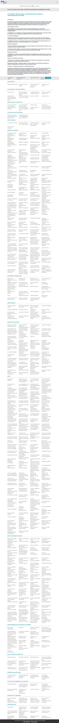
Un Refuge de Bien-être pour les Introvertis (22, 484)
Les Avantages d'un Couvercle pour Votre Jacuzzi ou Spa (23, 284)
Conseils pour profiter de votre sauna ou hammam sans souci (23, 669)
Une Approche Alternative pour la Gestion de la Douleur (35, 410)
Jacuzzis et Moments (23, 195)
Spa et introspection (11, 265)
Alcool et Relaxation (46, 170)
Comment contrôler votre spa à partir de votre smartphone (23, 685)
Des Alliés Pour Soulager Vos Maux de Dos (12, 393)
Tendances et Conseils (46, 336)
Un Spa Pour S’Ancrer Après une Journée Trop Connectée (34, 241)
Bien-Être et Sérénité (46, 184)
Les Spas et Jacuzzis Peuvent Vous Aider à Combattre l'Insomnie (35, 393)
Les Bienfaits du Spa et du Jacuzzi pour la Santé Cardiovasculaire (24, 425)
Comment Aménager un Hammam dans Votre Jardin (12, 360)
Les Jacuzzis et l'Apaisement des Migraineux (45, 496)
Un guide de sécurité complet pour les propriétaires (34, 665)
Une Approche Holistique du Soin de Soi (23, 175)
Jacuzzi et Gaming (46, 550)
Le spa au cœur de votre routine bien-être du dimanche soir (24, 255)
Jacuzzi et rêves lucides (12, 601)
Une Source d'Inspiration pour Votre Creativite (22, 334)
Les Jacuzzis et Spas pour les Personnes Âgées (34, 380)
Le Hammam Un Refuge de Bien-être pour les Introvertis (34, 484)
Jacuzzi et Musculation (46, 498)
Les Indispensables (34, 295)
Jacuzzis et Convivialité (24, 312)
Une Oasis (44, 458)
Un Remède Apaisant (46, 465)
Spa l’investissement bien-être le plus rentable (34, 607)
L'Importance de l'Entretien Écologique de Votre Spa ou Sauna (46, 629)
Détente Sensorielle (23, 227)
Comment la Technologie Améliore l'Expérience (12, 172)
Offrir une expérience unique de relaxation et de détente (46, 271)
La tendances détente (12, 352)
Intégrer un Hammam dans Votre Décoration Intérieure (35, 344)
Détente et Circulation (35, 138)
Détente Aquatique (23, 144)
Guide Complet (33, 105)
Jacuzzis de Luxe (45, 96)
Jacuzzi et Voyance (23, 563)
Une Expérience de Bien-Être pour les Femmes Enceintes (46, 425)
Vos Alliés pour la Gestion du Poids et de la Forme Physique (24, 397)
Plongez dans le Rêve (34, 155)
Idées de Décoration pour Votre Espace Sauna (34, 307)
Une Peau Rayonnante (35, 152)
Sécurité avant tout (11, 657)
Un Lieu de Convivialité (12, 495)
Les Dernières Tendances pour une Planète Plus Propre (34, 633)
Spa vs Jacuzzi (10, 92)
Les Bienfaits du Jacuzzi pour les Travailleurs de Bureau (12, 317)
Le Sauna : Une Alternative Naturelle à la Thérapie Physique (12, 479)
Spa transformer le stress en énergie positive (11, 607)
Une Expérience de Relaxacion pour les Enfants (11, 402)
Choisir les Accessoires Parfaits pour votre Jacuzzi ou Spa (12, 284)
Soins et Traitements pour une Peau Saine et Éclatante (12, 175)
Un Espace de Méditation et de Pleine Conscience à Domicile (47, 389)
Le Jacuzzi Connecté (34, 689)
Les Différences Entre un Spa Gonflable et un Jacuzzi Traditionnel (24, 116)
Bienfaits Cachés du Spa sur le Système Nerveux (34, 514)
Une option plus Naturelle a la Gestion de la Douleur (12, 406)
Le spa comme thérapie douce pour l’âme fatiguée (11, 532)
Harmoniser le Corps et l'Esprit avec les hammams (12, 492)
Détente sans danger (46, 661)
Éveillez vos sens (33, 133)
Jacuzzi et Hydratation (12, 509)
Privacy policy (34, 721)
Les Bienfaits (10, 187)
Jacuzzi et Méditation (34, 205)
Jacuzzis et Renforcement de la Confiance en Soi (46, 200)
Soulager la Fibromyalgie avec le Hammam (23, 463)
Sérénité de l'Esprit (23, 135)
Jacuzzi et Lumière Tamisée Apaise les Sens (11, 235)
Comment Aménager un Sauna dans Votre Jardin (46, 356)
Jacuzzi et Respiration (46, 506)
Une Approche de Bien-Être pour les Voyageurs (34, 420)
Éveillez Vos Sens (22, 458)
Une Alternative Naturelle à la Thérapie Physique (23, 479)
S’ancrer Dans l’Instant (23, 233)
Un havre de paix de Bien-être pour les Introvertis (46, 402)
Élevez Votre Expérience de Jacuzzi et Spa (12, 280)
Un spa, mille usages (46, 262)
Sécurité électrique (34, 657)
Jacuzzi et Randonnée (23, 207)
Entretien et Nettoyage (12, 309)
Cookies (42, 78)
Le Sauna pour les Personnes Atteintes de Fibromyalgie (24, 452)
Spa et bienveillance (34, 243)
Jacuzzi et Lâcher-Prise (35, 224)
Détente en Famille (11, 152)
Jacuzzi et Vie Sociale (34, 560)
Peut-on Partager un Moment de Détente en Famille (34, 564)
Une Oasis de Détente (46, 305)
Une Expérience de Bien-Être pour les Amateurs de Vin (46, 420)
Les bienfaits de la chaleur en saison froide (22, 708)
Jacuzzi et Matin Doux (12, 227)
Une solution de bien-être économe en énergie (12, 647)
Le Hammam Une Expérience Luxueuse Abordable (34, 363)
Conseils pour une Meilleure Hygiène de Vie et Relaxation (23, 380)
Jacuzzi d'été (10, 707)
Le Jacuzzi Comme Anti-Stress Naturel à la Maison (35, 586)
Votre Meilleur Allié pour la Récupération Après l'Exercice (23, 389)
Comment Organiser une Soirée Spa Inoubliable (34, 326)
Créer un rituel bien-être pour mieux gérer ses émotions (46, 251)
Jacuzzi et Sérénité (34, 227)
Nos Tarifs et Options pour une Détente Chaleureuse (34, 124)
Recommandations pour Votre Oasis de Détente (23, 93)
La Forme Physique (23, 467)
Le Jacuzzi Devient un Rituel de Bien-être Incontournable (34, 231)
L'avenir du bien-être (11, 684)
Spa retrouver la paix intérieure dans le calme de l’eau (11, 255)
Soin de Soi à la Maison (24, 541)
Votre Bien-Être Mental (12, 455)
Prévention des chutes (23, 657)
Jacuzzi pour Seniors (23, 498)
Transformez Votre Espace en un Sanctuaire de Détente (23, 326)
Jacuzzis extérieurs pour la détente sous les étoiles (34, 676)
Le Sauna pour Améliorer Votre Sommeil (22, 448)
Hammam (32, 336)
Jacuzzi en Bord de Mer (24, 370)
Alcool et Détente (11, 192)
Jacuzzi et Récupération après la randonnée (46, 510)
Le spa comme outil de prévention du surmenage (46, 599)
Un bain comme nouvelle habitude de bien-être (46, 267)
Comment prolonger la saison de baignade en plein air (12, 712)
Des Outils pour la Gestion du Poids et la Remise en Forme (23, 429)
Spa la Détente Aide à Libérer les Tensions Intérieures (23, 576)
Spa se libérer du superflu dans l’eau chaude (23, 524)
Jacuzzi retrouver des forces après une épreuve (34, 524)
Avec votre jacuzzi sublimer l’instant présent (23, 267)
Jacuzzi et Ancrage (34, 572)
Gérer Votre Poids (11, 467)
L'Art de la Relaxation (34, 291)
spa (46, 24)
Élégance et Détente (23, 189)
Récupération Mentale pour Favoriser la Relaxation (35, 434)
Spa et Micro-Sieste (11, 516)
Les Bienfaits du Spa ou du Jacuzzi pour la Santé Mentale (46, 385)
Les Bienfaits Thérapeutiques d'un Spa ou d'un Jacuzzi (23, 393)
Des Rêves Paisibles (46, 461)
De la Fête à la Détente (46, 161)
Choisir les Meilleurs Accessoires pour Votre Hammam (24, 293)
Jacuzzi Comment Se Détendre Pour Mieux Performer (23, 263)
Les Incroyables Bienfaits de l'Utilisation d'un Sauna (24, 456)
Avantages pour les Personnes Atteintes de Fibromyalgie (35, 385)
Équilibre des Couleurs (35, 142)
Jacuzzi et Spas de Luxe (47, 563)
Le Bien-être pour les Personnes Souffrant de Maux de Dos (11, 420)
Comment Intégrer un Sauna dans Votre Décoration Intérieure (23, 344)
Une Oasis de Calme (23, 491)
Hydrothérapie (33, 440)
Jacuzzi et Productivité (35, 218)
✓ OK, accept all (26, 721)
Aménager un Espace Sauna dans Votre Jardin (46, 344)
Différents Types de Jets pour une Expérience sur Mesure (12, 159)
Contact (42, 77)
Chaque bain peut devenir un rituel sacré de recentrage (35, 603)
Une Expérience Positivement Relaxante (10, 139)
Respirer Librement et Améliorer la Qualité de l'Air (24, 438)
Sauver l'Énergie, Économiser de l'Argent (22, 642)
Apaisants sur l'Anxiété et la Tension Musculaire (12, 542)
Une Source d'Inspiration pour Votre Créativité (45, 348)
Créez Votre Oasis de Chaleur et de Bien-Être (34, 86)
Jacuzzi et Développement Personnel (45, 219)
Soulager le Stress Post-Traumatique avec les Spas (12, 397)
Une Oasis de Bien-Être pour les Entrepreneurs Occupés (12, 425)
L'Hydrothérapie (45, 133)
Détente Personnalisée (24, 286)
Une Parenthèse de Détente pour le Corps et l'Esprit (23, 182)
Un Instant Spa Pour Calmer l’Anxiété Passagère (11, 580)
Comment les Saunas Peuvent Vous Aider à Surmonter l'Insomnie (35, 463)
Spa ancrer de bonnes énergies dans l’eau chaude (46, 595)
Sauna (8, 295)
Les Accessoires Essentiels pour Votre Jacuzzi (11, 313)
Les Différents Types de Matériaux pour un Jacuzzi (35, 317)
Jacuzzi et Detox (10, 506)
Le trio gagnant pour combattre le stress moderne (46, 621)
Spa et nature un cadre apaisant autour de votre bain (46, 259)
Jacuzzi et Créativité (46, 601)
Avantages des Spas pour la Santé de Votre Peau (23, 410)
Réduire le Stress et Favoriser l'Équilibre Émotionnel (46, 410)
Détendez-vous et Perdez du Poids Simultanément (22, 159)
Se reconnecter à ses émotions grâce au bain (11, 524)
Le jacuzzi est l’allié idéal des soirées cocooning (11, 271)
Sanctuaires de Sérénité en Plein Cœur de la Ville (35, 492)
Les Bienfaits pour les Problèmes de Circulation (46, 196)
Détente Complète (34, 286)
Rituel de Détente (22, 184)
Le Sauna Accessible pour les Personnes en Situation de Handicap (12, 474)
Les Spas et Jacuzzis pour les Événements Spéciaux (23, 330)
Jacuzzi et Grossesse (34, 495)
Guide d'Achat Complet (12, 84)
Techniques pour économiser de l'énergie (10, 717)
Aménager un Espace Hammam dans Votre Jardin (12, 348)
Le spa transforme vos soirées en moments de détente (35, 271)
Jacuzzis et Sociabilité (46, 545)
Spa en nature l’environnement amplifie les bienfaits (34, 251)
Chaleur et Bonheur (11, 189)
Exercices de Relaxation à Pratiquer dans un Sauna (46, 442)
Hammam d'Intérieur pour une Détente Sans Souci (24, 109)
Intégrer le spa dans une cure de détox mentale (34, 259)
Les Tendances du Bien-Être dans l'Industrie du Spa (45, 334)
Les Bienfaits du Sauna (46, 451)
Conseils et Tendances (46, 325)
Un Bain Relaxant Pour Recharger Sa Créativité (46, 241)
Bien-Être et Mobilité (11, 178)
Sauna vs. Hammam (34, 96)
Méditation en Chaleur (35, 189)
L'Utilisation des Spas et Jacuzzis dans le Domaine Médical (34, 425)
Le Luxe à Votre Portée (12, 122)
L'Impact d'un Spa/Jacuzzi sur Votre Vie (12, 168)
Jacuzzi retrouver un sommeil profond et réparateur (11, 528)
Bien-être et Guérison (46, 152)
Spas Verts (21, 627)
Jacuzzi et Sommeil (46, 560)
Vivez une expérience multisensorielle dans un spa (12, 245)
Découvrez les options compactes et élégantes (23, 676)
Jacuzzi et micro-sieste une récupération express (12, 599)
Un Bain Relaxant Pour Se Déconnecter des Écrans (46, 580)
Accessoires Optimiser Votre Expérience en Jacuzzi (35, 299)
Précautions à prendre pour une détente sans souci (46, 658)
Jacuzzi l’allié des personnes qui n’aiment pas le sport (34, 518)
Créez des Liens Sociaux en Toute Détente (45, 406)
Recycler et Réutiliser (46, 631)
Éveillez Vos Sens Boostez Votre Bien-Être (33, 182)
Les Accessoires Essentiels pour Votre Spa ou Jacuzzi (46, 288)
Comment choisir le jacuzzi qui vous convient (11, 676)
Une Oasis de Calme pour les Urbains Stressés (34, 406)
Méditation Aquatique (23, 142)
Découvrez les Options (24, 295)
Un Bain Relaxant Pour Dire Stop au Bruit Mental (35, 576)
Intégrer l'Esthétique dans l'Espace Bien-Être (23, 367)
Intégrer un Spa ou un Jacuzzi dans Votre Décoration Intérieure (35, 330)
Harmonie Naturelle (34, 166)
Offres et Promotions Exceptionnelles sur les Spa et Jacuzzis (12, 116)
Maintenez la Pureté (23, 309)
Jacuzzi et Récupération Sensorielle (22, 518)
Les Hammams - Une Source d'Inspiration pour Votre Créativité (11, 363)
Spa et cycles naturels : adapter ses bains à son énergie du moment (35, 255)
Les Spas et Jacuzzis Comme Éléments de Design (11, 338)
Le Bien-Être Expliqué (23, 166)
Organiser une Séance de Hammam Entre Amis (35, 360)
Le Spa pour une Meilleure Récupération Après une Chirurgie (24, 415)
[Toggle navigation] (56, 2)
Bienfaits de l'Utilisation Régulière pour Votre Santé (12, 389)
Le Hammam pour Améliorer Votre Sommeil (34, 448)
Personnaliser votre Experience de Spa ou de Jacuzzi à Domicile (12, 330)
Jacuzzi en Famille (34, 545)
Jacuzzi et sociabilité (11, 609)
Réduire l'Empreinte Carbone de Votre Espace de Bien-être (11, 638)
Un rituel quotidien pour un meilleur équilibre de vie (34, 621)
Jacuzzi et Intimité (34, 550)
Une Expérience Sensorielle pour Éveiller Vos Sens (45, 159)
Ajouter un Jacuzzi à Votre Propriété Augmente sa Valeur (34, 313)
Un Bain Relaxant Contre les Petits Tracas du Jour (45, 586)
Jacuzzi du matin (45, 247)
